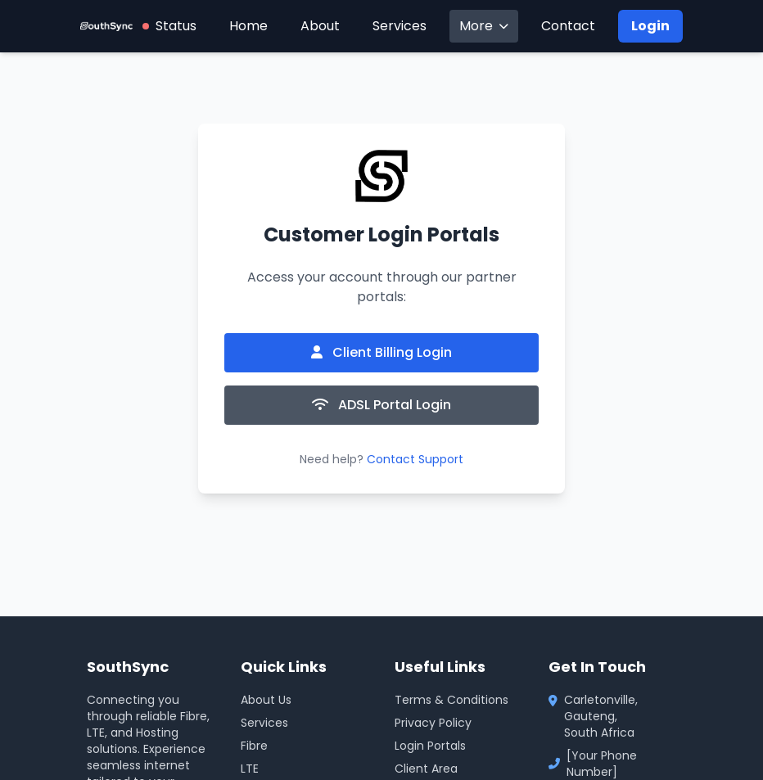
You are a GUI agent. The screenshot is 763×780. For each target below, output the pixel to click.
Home (248, 25)
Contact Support (415, 459)
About (320, 25)
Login (650, 25)
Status (169, 25)
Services (399, 25)
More (483, 25)
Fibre (254, 745)
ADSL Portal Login (381, 404)
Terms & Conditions (451, 700)
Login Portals (430, 745)
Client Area (426, 768)
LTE (250, 768)
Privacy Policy (433, 723)
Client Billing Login (381, 352)
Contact (568, 25)
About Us (266, 700)
